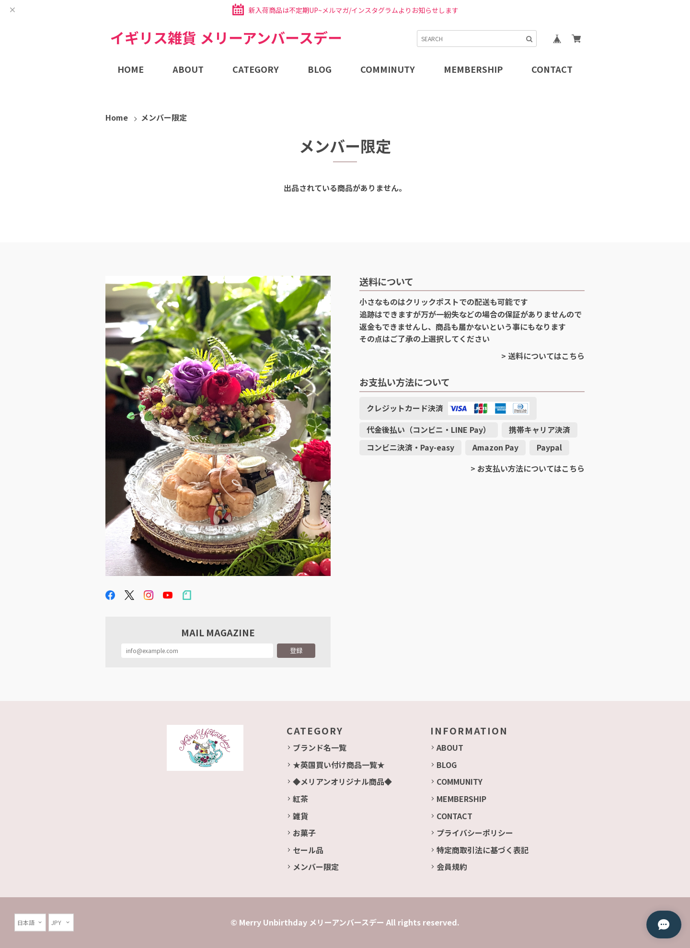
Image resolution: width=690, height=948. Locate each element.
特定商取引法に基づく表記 (483, 850)
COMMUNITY (460, 781)
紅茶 (300, 798)
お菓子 (304, 832)
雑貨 (300, 816)
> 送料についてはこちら (543, 355)
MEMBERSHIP (461, 798)
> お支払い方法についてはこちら (528, 468)
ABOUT (450, 747)
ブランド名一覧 (319, 747)
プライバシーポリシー (475, 832)
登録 (296, 650)
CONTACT (454, 816)
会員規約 (452, 866)
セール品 (308, 850)
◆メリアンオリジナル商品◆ (342, 781)
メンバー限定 (316, 866)
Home (116, 117)
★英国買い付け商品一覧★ (339, 764)
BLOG (447, 764)
